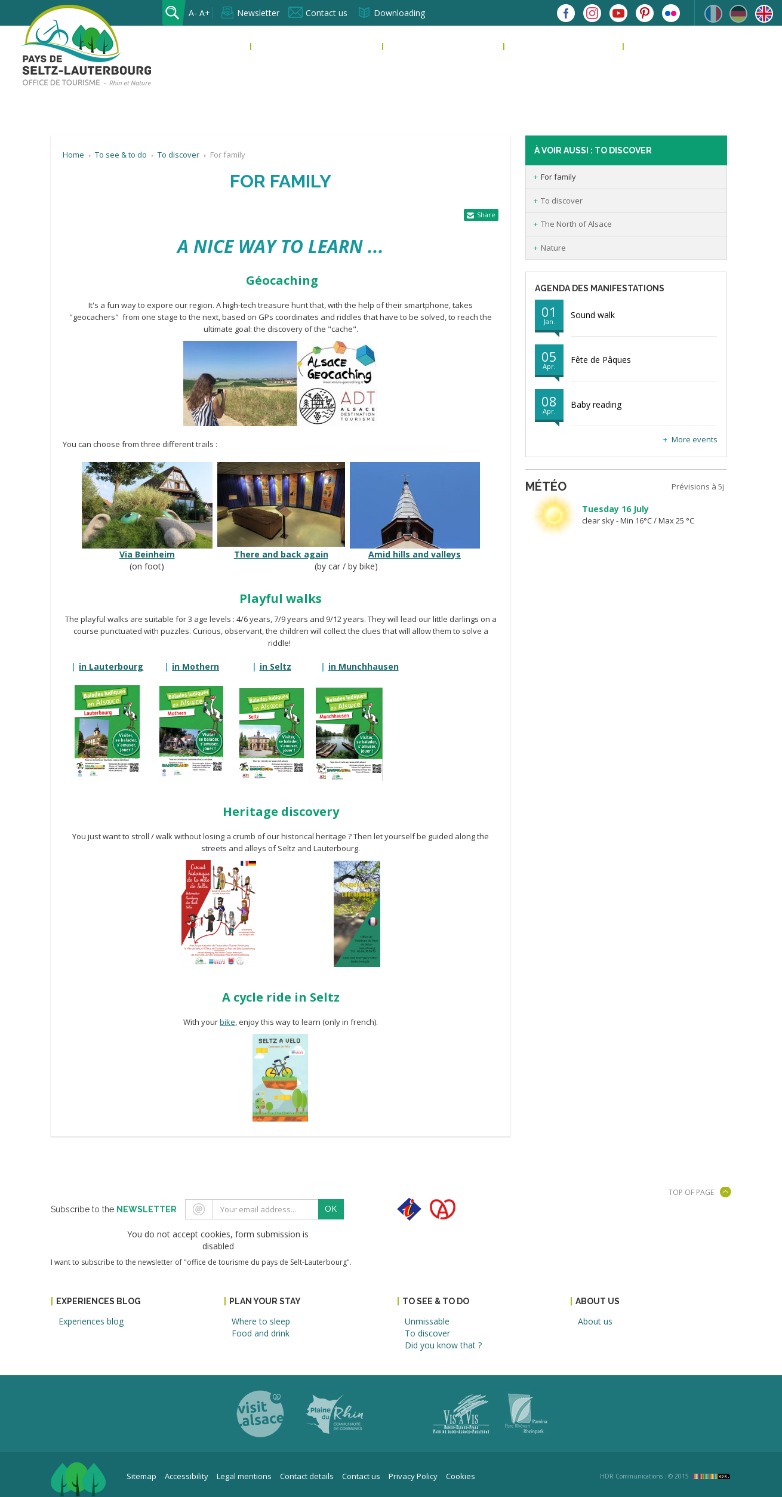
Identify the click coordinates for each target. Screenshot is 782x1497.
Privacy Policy (413, 1476)
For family (558, 176)
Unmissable (427, 1321)
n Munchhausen (363, 666)
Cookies (460, 1476)
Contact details (307, 1476)
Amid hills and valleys (414, 554)
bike (227, 1022)
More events (695, 439)
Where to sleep (261, 1321)
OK (331, 1208)
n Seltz (275, 666)
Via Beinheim (147, 554)
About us (650, 46)
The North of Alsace (576, 223)
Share (486, 214)
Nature (553, 247)
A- (193, 13)
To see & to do (542, 46)
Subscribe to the (114, 1209)
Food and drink (261, 1333)
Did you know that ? (443, 1345)
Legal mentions (244, 1476)
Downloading (399, 13)
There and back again (281, 554)
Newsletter (258, 13)
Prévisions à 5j (698, 486)
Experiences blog (295, 46)
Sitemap (141, 1476)
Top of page (691, 1192)
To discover (562, 200)
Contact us (326, 13)
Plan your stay (422, 46)
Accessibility (186, 1476)
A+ (204, 13)
